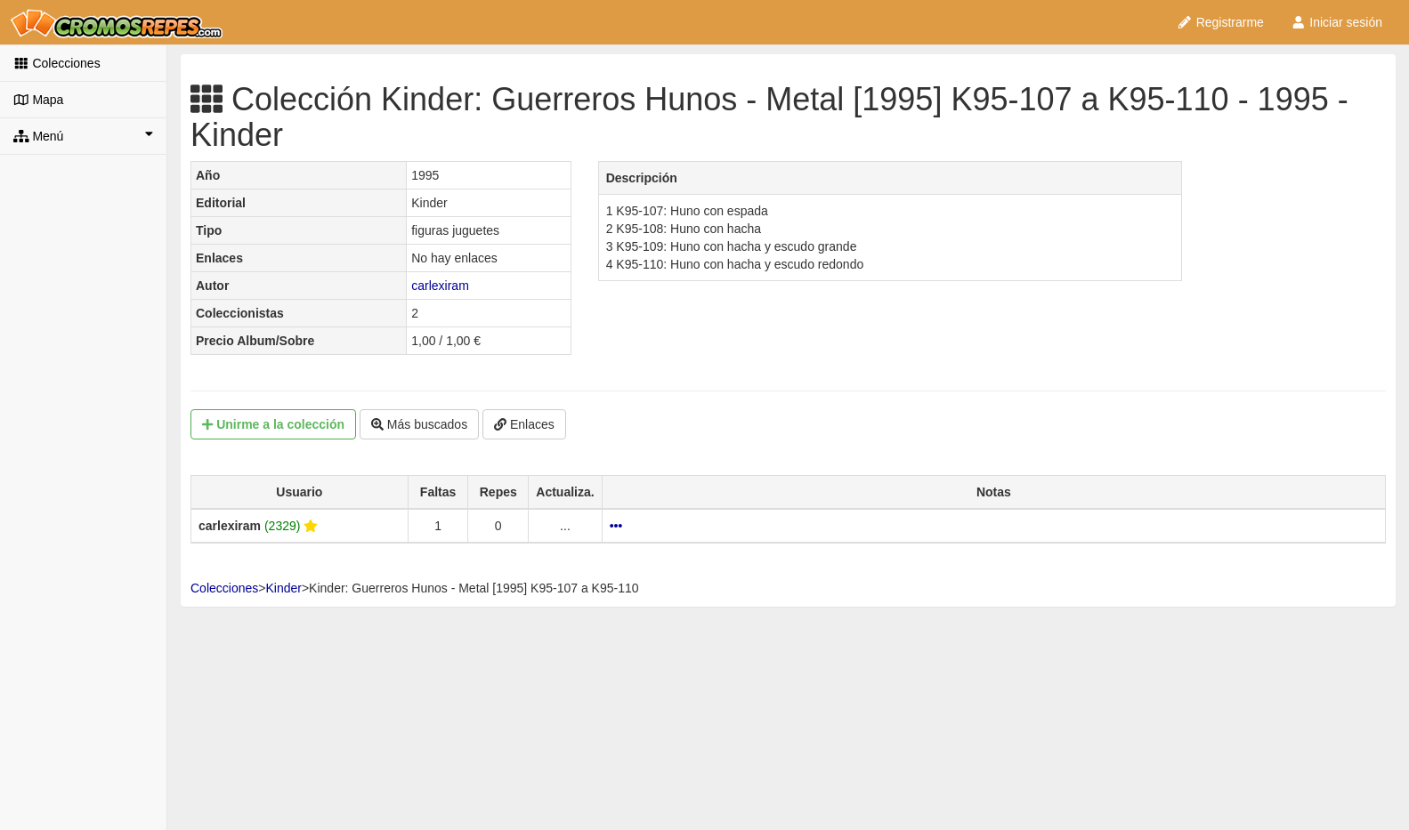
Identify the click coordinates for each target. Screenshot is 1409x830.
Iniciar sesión (1336, 22)
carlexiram (440, 285)
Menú (83, 135)
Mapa (38, 100)
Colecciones (57, 63)
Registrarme (1220, 22)
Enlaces (524, 424)
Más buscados (419, 424)
